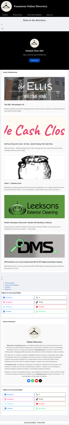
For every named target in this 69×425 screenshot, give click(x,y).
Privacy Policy (41, 422)
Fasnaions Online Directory (30, 6)
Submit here (34, 60)
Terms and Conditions (30, 422)
